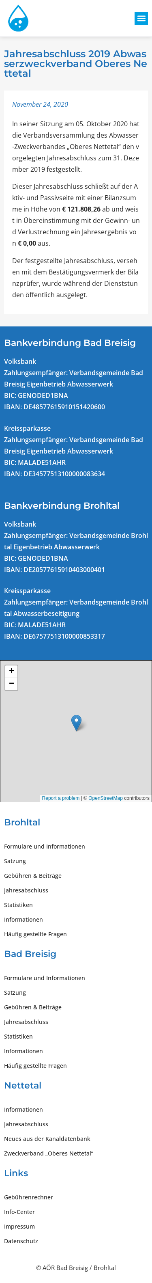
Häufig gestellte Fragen (35, 934)
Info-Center (19, 1212)
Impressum (19, 1226)
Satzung (15, 861)
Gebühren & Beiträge (33, 875)
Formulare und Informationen (44, 846)
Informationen (23, 919)
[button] (141, 18)
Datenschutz (21, 1241)
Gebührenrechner (28, 1197)
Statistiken (18, 905)
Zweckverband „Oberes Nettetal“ (48, 1153)
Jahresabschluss (26, 890)
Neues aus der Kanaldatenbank (47, 1139)
